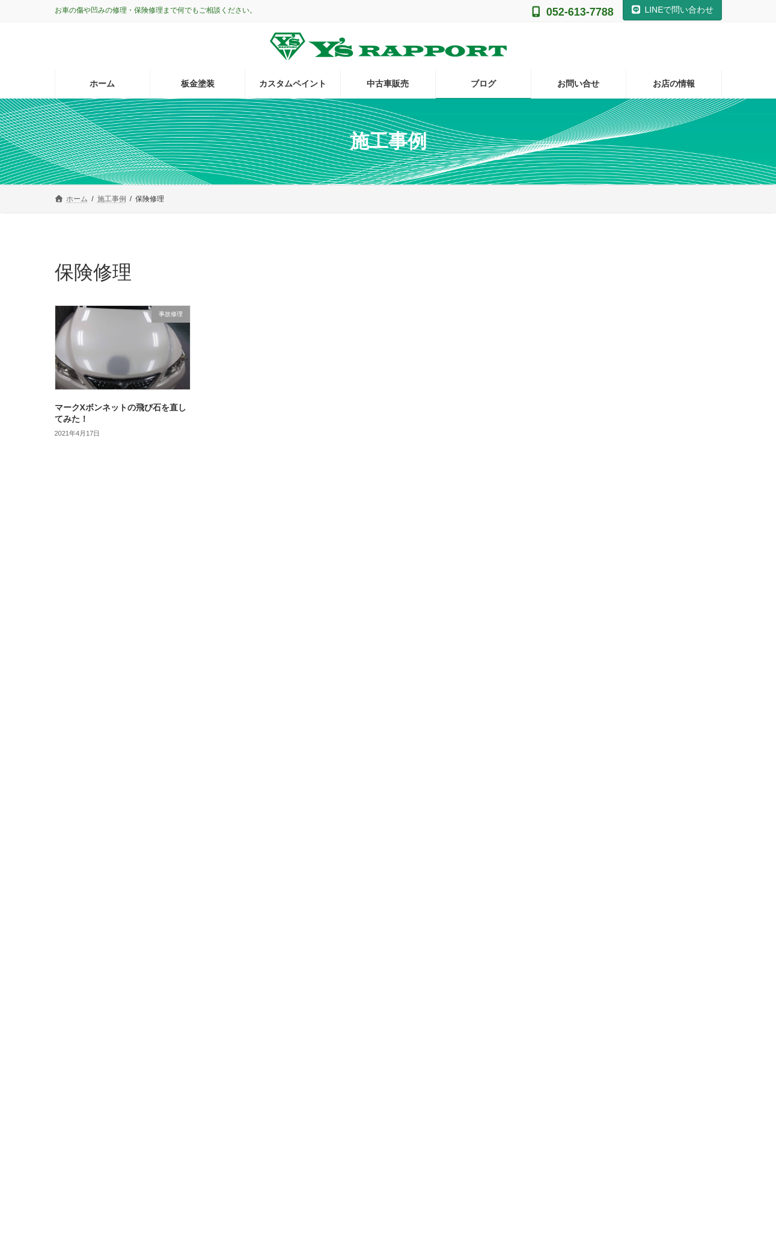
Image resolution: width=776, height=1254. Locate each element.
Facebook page (617, 950)
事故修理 (562, 719)
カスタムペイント (579, 597)
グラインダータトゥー (587, 621)
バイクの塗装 (570, 646)
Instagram (388, 903)
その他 (557, 499)
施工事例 (562, 768)
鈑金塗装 (562, 816)
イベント (562, 572)
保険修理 (562, 743)
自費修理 (562, 792)
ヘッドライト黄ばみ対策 (591, 670)
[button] (160, 1054)
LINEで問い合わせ (672, 9)
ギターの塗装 (579, 524)
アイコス (562, 548)
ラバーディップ (574, 694)
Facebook (616, 903)
